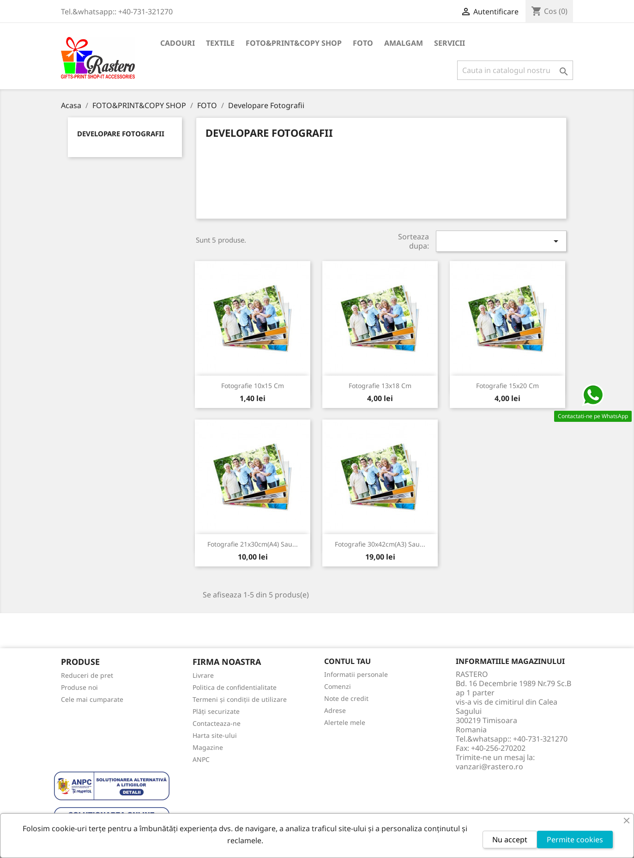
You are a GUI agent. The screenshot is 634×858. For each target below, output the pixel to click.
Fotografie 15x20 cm (507, 385)
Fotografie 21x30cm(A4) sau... (252, 544)
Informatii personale (356, 674)
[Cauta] (515, 70)
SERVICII (449, 43)
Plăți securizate (216, 711)
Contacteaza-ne (217, 723)
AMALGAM (403, 43)
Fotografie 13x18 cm (380, 385)
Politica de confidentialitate (235, 687)
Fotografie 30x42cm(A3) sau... (380, 544)
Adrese (335, 710)
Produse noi (79, 687)
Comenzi (337, 686)
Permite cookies (575, 839)
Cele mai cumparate (92, 699)
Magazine (208, 747)
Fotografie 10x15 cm (252, 385)
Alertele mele (344, 722)
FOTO (363, 43)
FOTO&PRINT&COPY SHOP (294, 43)
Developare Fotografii (120, 133)
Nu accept (509, 839)
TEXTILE (220, 43)
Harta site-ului (215, 735)
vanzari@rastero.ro (489, 766)
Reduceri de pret (87, 675)
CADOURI (177, 43)
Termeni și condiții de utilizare (240, 699)
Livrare (203, 675)
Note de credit (346, 698)
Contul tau (347, 661)
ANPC (201, 759)
